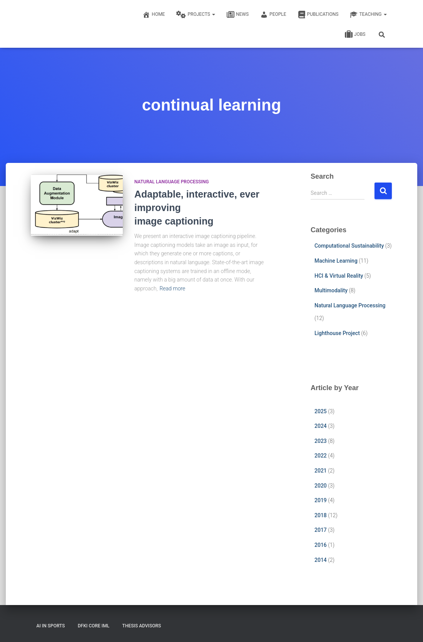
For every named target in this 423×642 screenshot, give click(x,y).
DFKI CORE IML (93, 626)
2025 (320, 411)
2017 (320, 530)
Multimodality (331, 290)
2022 (320, 456)
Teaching (368, 14)
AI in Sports (51, 626)
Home (153, 14)
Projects (195, 14)
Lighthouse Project (337, 333)
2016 (320, 545)
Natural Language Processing (171, 181)
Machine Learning (336, 261)
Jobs (355, 35)
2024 (320, 426)
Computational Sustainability (349, 246)
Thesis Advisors (141, 626)
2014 (320, 560)
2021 (320, 471)
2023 (320, 441)
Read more (172, 288)
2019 (320, 500)
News (238, 14)
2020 (320, 486)
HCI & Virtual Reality (338, 276)
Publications (318, 14)
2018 (320, 515)
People (273, 14)
